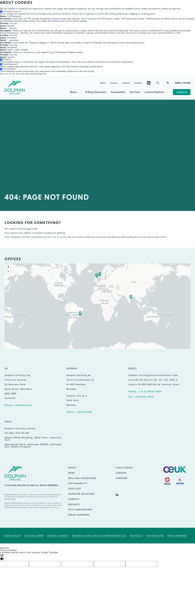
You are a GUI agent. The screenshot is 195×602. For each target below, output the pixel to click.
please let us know (55, 237)
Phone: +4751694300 (79, 412)
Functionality (9, 69)
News (102, 83)
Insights (126, 83)
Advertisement (10, 64)
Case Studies (124, 467)
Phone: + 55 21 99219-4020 (145, 391)
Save (27, 74)
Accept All (41, 74)
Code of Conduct (58, 535)
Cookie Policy (12, 535)
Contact (74, 499)
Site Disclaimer (34, 535)
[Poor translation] (2, 557)
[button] (97, 275)
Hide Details (17, 74)
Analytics (7, 59)
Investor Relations (154, 92)
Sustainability (118, 92)
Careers (114, 83)
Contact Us (181, 92)
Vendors (138, 83)
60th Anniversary (80, 509)
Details (4, 74)
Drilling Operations (95, 92)
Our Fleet (135, 92)
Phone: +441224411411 (18, 405)
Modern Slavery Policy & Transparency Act (99, 535)
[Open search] (158, 83)
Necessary (12, 11)
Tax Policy (136, 535)
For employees (155, 535)
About (73, 92)
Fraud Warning (78, 514)
